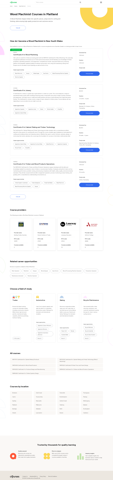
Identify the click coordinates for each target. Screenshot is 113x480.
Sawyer (27, 73)
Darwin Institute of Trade (44, 235)
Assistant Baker (64, 334)
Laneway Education (66, 235)
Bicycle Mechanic (89, 327)
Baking (62, 300)
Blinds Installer (50, 109)
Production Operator (91, 271)
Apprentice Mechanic (42, 329)
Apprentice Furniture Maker (36, 144)
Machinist (26, 271)
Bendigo (14, 409)
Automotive (40, 300)
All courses (17, 338)
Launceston (39, 413)
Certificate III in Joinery (22, 90)
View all (18, 28)
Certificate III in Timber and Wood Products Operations (33, 164)
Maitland (14, 405)
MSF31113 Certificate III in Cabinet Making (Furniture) (25, 359)
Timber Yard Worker (48, 182)
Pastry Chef (64, 331)
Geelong (62, 405)
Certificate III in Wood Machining (25, 55)
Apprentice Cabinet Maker (20, 113)
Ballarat (85, 405)
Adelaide (38, 409)
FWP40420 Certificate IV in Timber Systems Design (25, 373)
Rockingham (86, 409)
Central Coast (63, 401)
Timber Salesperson (36, 182)
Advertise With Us (34, 476)
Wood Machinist (18, 73)
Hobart (14, 413)
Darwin (61, 413)
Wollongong (86, 401)
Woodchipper (36, 73)
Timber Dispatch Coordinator (21, 182)
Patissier (72, 331)
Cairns (14, 397)
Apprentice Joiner (32, 109)
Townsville (62, 393)
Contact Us (25, 476)
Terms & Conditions (52, 476)
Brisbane (14, 393)
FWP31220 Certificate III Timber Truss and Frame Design (74, 365)
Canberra (85, 413)
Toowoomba (39, 397)
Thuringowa (86, 393)
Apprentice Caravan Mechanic (44, 325)
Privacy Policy (43, 476)
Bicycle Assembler (89, 331)
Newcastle (38, 401)
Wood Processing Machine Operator (60, 73)
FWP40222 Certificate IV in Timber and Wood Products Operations (77, 369)
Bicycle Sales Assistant (90, 334)
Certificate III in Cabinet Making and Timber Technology (34, 127)
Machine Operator (19, 77)
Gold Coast (39, 393)
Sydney (14, 401)
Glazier (41, 109)
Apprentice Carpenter (19, 109)
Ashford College (89, 235)
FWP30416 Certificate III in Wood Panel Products (24, 365)
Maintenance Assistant (17, 276)
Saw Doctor (45, 73)
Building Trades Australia (20, 235)
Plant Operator (15, 271)
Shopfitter (60, 109)
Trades (15, 300)
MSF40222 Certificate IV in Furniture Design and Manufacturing (28, 369)
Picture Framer (18, 147)
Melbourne (38, 405)
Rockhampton (63, 397)
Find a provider (89, 73)
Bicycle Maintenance (91, 300)
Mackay (85, 397)
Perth (61, 409)
